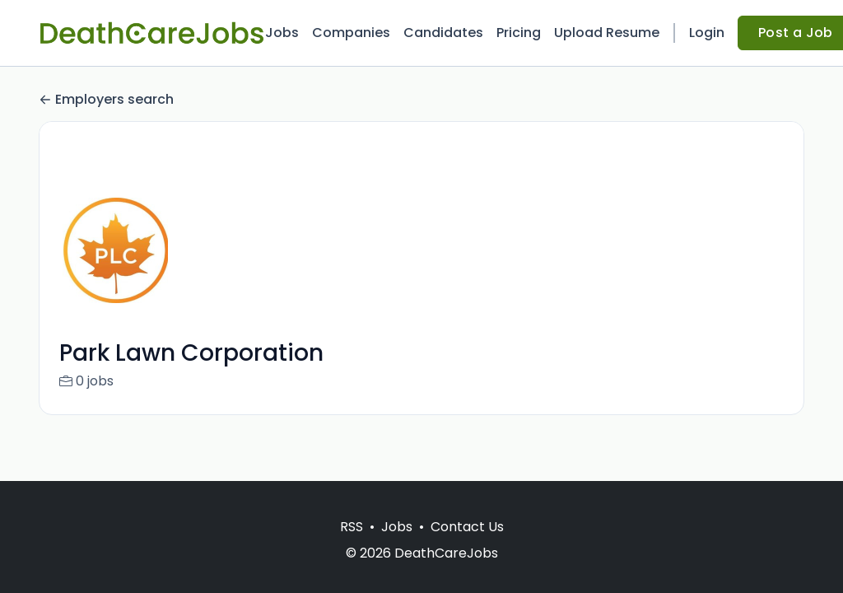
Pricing (518, 32)
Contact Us (467, 526)
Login (706, 32)
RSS (351, 526)
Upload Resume (606, 32)
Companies (351, 32)
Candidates (443, 32)
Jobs (282, 32)
